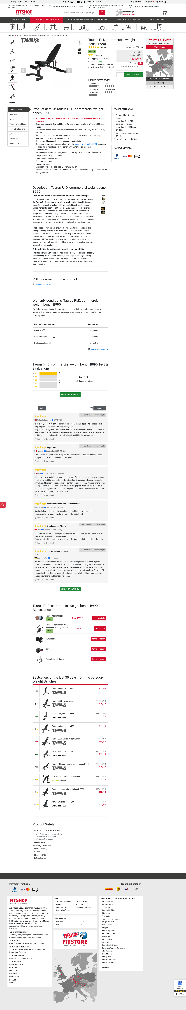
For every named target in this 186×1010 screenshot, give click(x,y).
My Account (161, 1)
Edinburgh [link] (44, 935)
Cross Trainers (107, 901)
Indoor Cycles (107, 925)
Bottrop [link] (12, 913)
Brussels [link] (19, 964)
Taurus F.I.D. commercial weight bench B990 (70, 766)
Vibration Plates (108, 963)
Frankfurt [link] (33, 916)
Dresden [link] (45, 913)
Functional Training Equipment (113, 948)
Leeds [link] (19, 935)
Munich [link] (46, 921)
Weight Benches (43, 37)
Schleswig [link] (23, 926)
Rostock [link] (38, 923)
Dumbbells (50, 641)
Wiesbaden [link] (39, 926)
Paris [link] (15, 970)
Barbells (49, 651)
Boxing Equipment (109, 931)
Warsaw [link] (12, 983)
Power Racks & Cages (55, 661)
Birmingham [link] (26, 935)
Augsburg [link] (19, 911)
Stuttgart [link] (31, 926)
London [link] (19, 937)
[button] (23, 73)
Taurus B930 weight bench (63, 703)
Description (14, 116)
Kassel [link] (42, 918)
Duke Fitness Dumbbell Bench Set (66, 779)
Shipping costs (61, 907)
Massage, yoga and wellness (129, 22)
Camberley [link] (36, 935)
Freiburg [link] (41, 916)
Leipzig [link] (25, 921)
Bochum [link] (38, 911)
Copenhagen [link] (14, 976)
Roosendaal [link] (13, 952)
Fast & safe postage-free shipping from (68, 6)
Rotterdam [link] (23, 952)
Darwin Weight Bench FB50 (63, 716)
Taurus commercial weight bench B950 (68, 791)
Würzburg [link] (13, 929)
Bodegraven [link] (23, 950)
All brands (106, 967)
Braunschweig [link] (21, 913)
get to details (99, 620)
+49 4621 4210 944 (159, 86)
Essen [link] (27, 916)
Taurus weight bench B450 (63, 728)
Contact (32, 1)
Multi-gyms (106, 913)
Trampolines (106, 916)
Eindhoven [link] (41, 950)
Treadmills (106, 907)
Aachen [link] (12, 911)
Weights (105, 928)
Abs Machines (107, 951)
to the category (98, 641)
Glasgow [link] (12, 937)
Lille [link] (10, 970)
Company (13, 1)
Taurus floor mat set (54, 618)
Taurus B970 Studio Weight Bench (66, 741)
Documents (14, 121)
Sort (41, 410)
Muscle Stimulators (109, 960)
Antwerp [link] (12, 964)
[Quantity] (120, 77)
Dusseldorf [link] (13, 916)
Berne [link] (16, 958)
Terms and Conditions (64, 901)
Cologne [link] (19, 921)
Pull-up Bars (106, 957)
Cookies (59, 904)
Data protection (82, 901)
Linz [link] (31, 943)
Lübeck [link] (31, 921)
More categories (157, 22)
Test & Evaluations (17, 131)
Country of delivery (136, 1)
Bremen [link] (30, 913)
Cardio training (19, 22)
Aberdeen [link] (12, 935)
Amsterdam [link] (13, 950)
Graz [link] (11, 943)
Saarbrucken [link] (14, 926)
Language (150, 1)
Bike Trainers (107, 939)
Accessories (14, 136)
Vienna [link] (43, 943)
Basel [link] (11, 958)
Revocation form (62, 910)
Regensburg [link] (29, 923)
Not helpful (48, 441)
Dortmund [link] (37, 913)
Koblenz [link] (12, 921)
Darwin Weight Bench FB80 (63, 804)
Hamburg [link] (12, 918)
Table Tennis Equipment (111, 919)
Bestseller (13, 141)
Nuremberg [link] (20, 923)
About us (79, 904)
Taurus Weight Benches (59, 37)
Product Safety (15, 146)
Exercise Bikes (107, 904)
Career (26, 1)
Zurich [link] (29, 958)
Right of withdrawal (83, 907)
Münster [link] (12, 923)
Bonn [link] (44, 911)
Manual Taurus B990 (43, 286)
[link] (117, 159)
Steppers (105, 942)
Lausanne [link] (22, 958)
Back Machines (107, 954)
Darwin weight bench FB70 (63, 753)
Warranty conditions (17, 126)
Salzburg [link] (37, 943)
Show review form (70, 397)
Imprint (20, 1)
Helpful (38, 441)
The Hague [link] (32, 950)
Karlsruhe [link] (35, 918)
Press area (80, 921)
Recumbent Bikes (108, 933)
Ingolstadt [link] (28, 918)
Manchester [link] (27, 937)
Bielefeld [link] (31, 911)
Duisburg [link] (21, 916)
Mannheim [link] (39, 921)
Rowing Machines (108, 910)
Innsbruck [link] (17, 943)
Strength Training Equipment (47, 22)
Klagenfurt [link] (26, 943)
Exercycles (106, 936)
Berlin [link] (26, 911)
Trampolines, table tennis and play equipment (88, 22)
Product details (15, 112)
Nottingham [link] (36, 937)
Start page (10, 37)
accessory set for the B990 (86, 146)
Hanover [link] (20, 918)
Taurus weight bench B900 (63, 690)
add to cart (133, 77)
